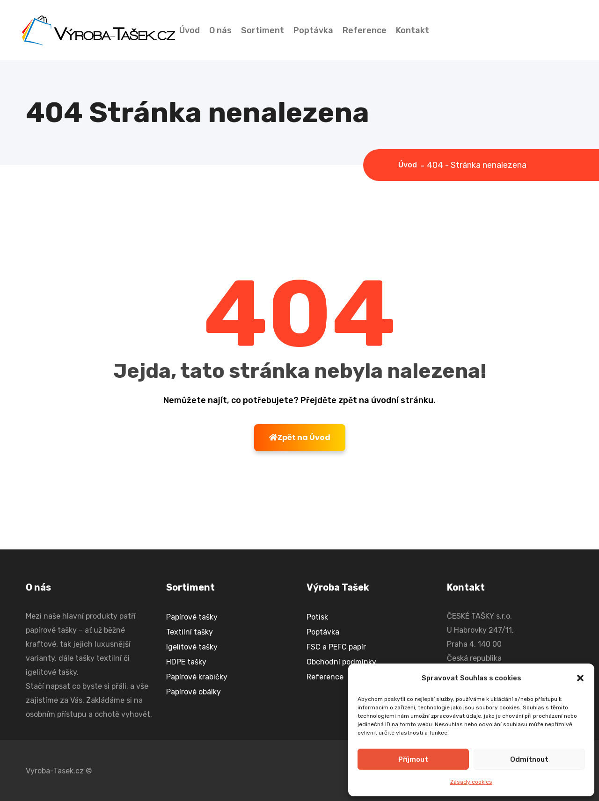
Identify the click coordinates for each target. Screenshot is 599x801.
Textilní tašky (189, 632)
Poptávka (313, 30)
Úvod (189, 30)
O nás (220, 30)
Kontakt (412, 30)
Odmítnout (529, 759)
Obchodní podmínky (341, 661)
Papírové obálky (193, 691)
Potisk (317, 617)
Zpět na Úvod (299, 437)
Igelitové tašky (192, 646)
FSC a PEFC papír (336, 646)
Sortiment (262, 30)
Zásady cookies (471, 782)
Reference (365, 30)
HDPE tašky (186, 661)
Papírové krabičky (196, 676)
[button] (580, 678)
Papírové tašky (192, 617)
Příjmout (413, 759)
